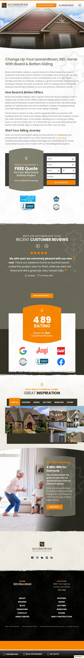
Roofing (61, 598)
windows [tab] (59, 402)
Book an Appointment (46, 5)
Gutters (61, 606)
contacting (61, 137)
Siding (61, 602)
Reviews (22, 602)
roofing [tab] (26, 402)
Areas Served (22, 617)
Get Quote (55, 654)
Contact (22, 613)
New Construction (61, 617)
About (22, 598)
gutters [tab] (47, 402)
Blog (22, 606)
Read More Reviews (42, 296)
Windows (61, 609)
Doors (61, 613)
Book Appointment (34, 654)
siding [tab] (36, 402)
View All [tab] (15, 402)
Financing (22, 609)
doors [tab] (70, 402)
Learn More (55, 507)
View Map (62, 590)
